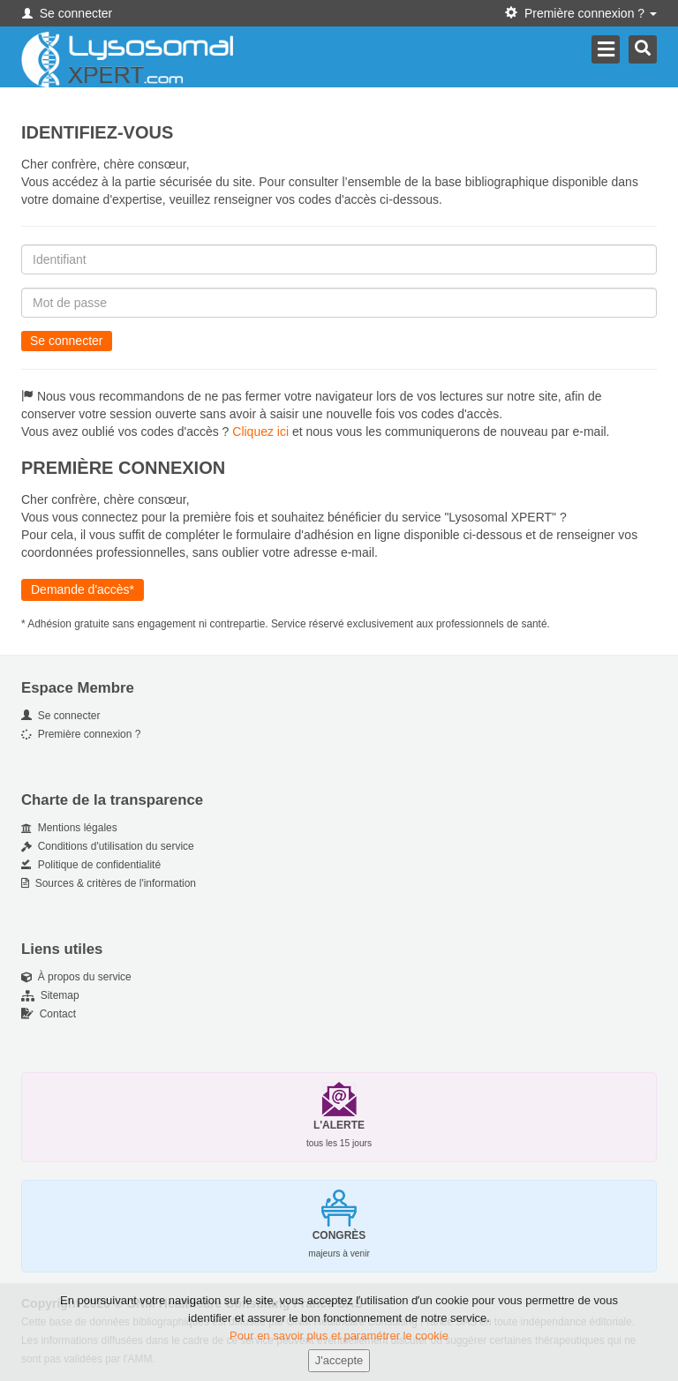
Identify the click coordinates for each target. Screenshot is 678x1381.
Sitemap (50, 995)
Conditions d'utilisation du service (107, 846)
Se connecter (67, 13)
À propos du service (76, 977)
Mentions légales (69, 828)
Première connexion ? (80, 734)
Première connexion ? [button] (581, 13)
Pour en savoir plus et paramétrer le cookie (339, 1341)
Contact (48, 1014)
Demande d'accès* (82, 589)
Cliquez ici (260, 431)
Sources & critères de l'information (108, 883)
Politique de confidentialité (91, 865)
